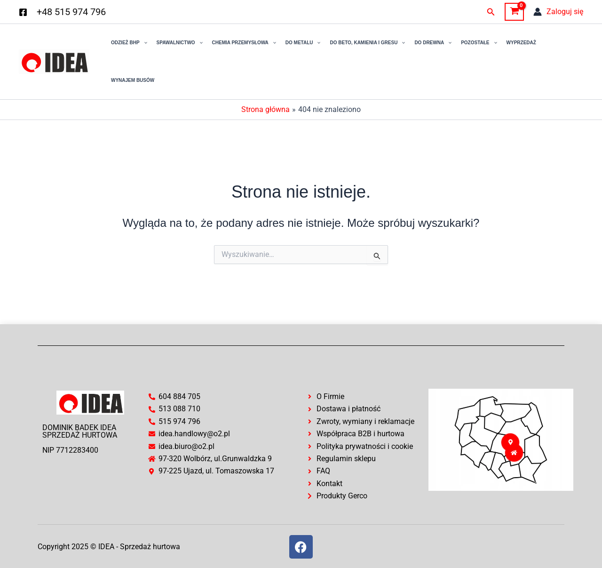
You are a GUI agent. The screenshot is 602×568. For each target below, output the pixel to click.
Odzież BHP (129, 43)
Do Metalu (303, 43)
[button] (491, 12)
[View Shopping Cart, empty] (514, 12)
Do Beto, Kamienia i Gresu (367, 43)
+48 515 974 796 (71, 11)
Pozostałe (479, 43)
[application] (143, 43)
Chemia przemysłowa (244, 43)
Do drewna (433, 43)
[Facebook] (23, 12)
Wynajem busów (132, 80)
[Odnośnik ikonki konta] (558, 12)
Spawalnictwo (180, 43)
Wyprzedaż (521, 42)
